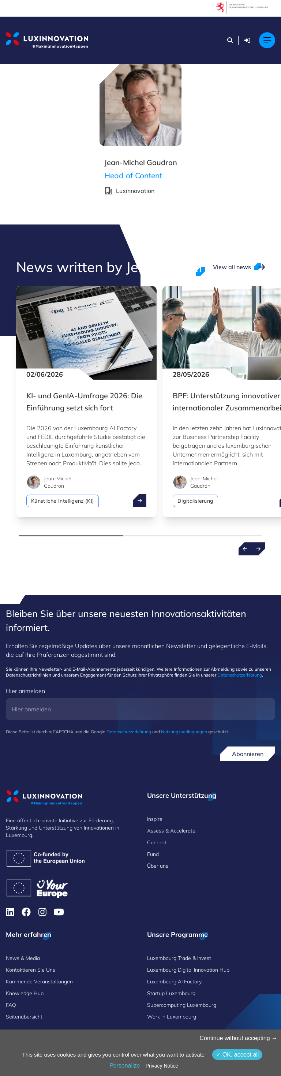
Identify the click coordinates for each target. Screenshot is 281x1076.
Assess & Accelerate (171, 830)
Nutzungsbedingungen (184, 731)
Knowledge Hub (25, 993)
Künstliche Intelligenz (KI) (62, 501)
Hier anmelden (25, 691)
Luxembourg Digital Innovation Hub (188, 970)
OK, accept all (237, 1054)
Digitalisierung (195, 501)
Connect (157, 842)
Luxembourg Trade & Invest (179, 958)
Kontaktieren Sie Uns (30, 970)
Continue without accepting (238, 1038)
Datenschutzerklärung (239, 675)
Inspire (154, 819)
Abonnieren (247, 753)
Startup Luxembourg (171, 993)
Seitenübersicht (24, 1016)
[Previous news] (245, 548)
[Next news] (258, 548)
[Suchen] (230, 40)
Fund (153, 854)
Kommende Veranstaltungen (39, 981)
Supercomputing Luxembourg (181, 1005)
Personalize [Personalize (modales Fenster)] (124, 1065)
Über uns (157, 866)
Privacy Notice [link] (162, 1066)
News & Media (23, 958)
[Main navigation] (267, 40)
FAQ (11, 1005)
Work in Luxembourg (171, 1016)
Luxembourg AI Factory (174, 981)
